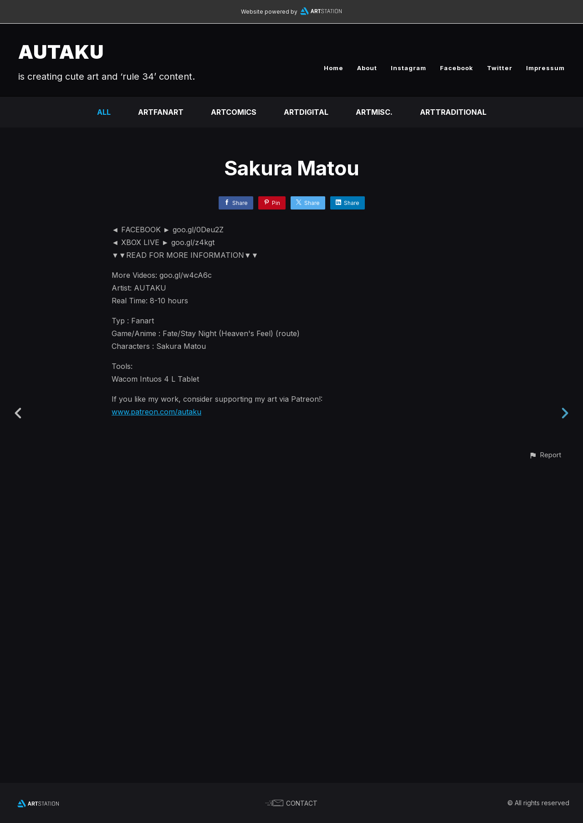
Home (333, 68)
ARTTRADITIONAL (453, 112)
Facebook (456, 68)
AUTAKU (61, 51)
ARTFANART (161, 112)
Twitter (499, 68)
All (104, 112)
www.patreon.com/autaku (156, 411)
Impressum (545, 68)
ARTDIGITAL (306, 112)
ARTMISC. (374, 112)
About (367, 68)
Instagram (408, 68)
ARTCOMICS (233, 112)
